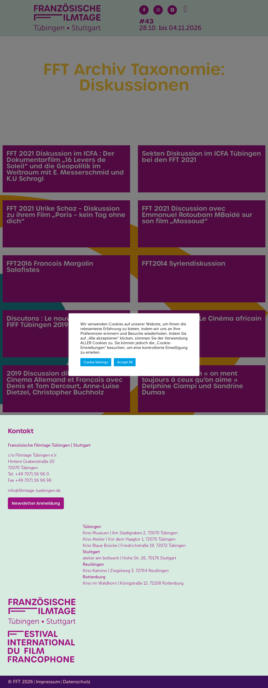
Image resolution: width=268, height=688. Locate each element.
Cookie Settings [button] (95, 362)
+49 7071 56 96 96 (33, 480)
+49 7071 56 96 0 (32, 474)
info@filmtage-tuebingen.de (34, 490)
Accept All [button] (124, 362)
